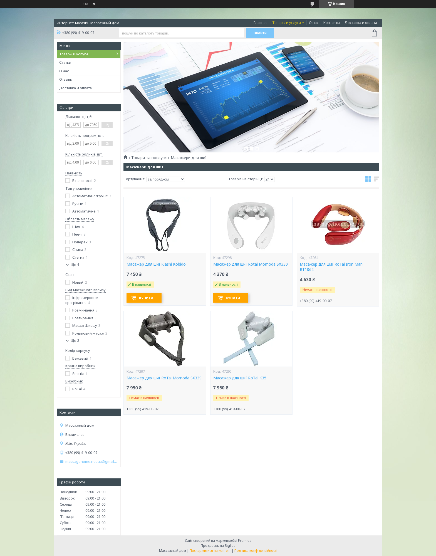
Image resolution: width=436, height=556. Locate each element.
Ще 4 (75, 265)
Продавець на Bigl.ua (218, 545)
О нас (314, 22)
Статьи (65, 62)
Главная (260, 22)
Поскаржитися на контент (210, 550)
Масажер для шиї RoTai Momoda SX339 (164, 377)
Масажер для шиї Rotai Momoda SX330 (250, 264)
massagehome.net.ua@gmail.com (91, 461)
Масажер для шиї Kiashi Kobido (156, 264)
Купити (146, 298)
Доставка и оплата (361, 22)
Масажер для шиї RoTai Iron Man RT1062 (331, 267)
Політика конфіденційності (255, 550)
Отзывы (66, 79)
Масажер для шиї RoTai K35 (239, 377)
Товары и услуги (286, 22)
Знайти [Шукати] (260, 33)
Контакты (331, 22)
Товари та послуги (149, 157)
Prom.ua (244, 540)
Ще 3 (75, 340)
